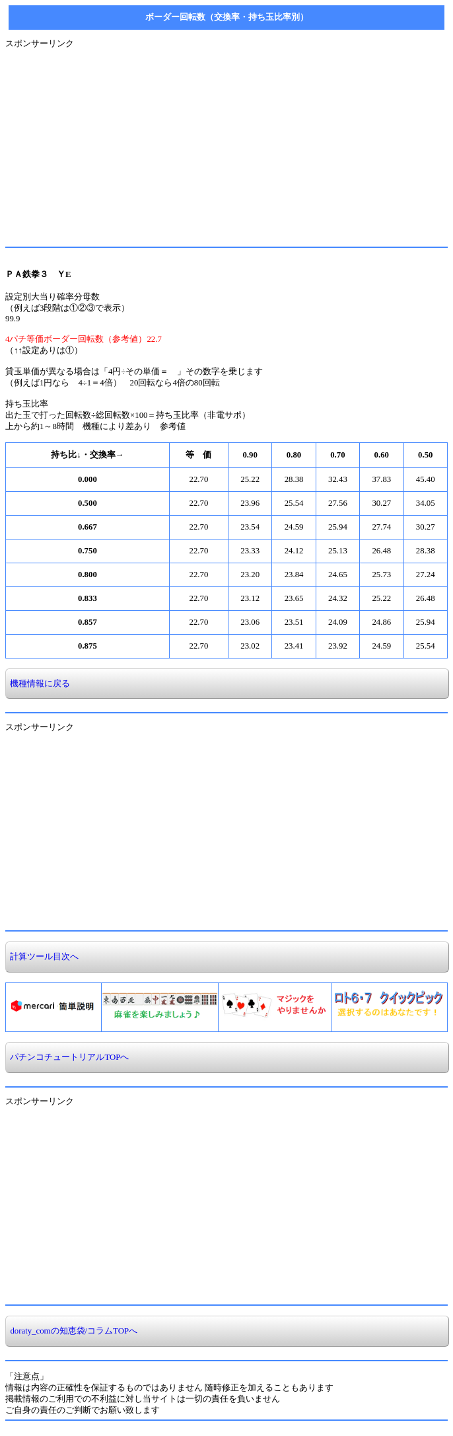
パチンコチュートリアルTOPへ (67, 1057)
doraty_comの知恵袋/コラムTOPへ (71, 1331)
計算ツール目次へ (42, 956)
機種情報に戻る (38, 683)
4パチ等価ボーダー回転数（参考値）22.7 (83, 339)
